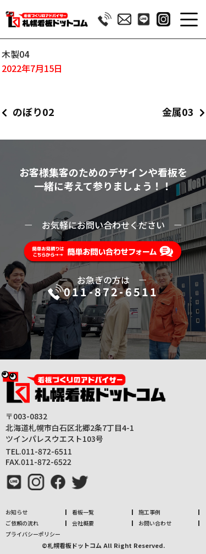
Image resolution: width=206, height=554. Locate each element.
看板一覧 (83, 512)
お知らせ (16, 512)
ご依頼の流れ (21, 523)
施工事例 (149, 512)
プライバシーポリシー (32, 534)
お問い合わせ (154, 523)
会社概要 (83, 523)
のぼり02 (33, 111)
